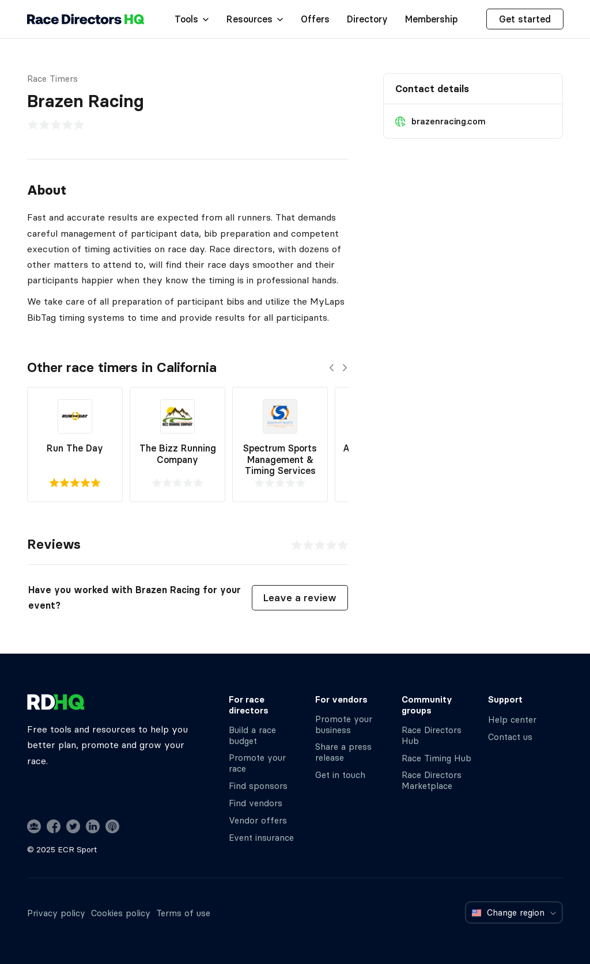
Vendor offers (258, 820)
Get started (525, 19)
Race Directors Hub (432, 735)
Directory (367, 19)
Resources (254, 19)
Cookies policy (120, 913)
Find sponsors (258, 785)
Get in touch (340, 774)
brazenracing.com (448, 121)
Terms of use (183, 913)
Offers (315, 19)
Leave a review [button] (299, 597)
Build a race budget (252, 735)
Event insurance (261, 837)
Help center (512, 719)
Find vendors (255, 803)
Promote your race (257, 763)
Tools (192, 19)
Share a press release (343, 752)
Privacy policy (56, 913)
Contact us (510, 736)
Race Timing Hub (436, 758)
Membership (431, 19)
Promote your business (343, 724)
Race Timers (52, 78)
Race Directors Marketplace (432, 780)
